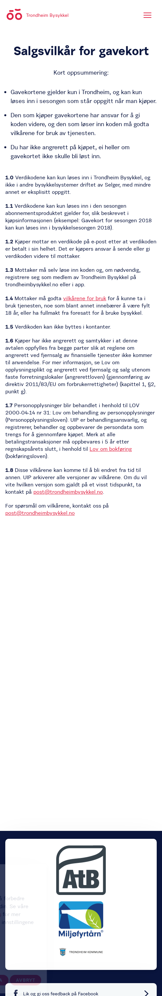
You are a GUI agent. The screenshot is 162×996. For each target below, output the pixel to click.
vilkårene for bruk (84, 298)
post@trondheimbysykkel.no (68, 491)
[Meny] (147, 15)
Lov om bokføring (111, 448)
